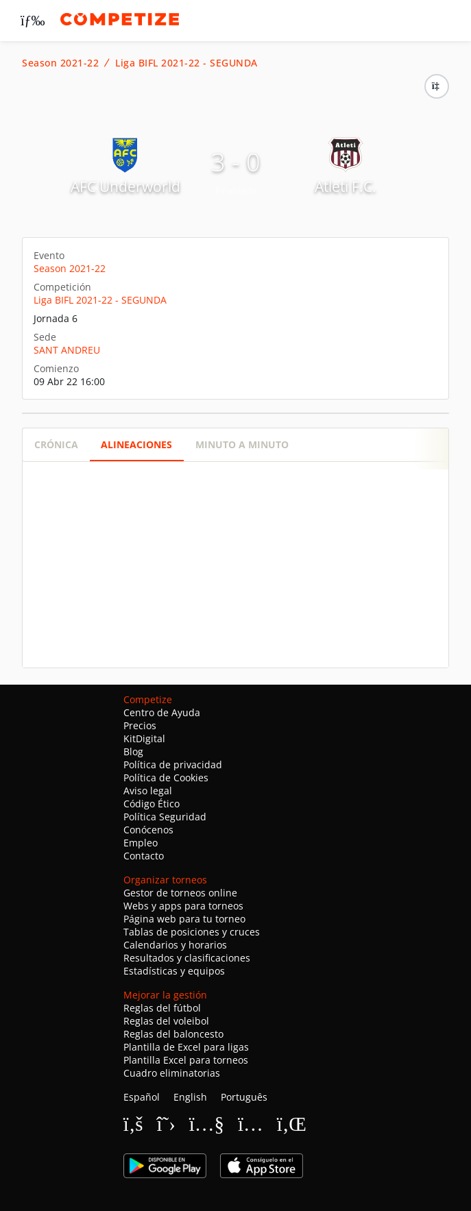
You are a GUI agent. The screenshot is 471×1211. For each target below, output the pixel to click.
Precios (139, 725)
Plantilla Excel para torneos (185, 1059)
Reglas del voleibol (166, 1020)
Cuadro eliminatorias (171, 1072)
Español (141, 1096)
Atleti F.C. (345, 186)
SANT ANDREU (67, 349)
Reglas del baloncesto (173, 1033)
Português (244, 1096)
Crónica (56, 444)
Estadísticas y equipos (174, 970)
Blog (133, 751)
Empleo (140, 842)
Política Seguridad (164, 816)
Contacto (143, 855)
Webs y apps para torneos (183, 905)
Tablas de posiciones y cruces (191, 931)
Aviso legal (147, 790)
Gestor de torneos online (180, 892)
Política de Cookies (165, 777)
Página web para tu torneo (184, 918)
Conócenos (148, 829)
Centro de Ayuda (161, 712)
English (190, 1096)
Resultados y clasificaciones (186, 957)
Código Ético (151, 803)
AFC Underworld (125, 186)
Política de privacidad (172, 764)
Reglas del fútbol (162, 1007)
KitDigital (144, 738)
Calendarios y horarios (175, 944)
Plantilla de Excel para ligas (186, 1046)
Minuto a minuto (242, 444)
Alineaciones (136, 444)
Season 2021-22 (60, 63)
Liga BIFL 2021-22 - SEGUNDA (186, 63)
